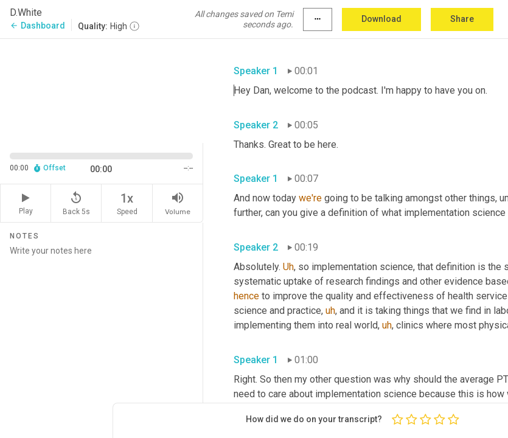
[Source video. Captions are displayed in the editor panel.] (101, 90)
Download (381, 19)
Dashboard (37, 25)
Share (462, 19)
